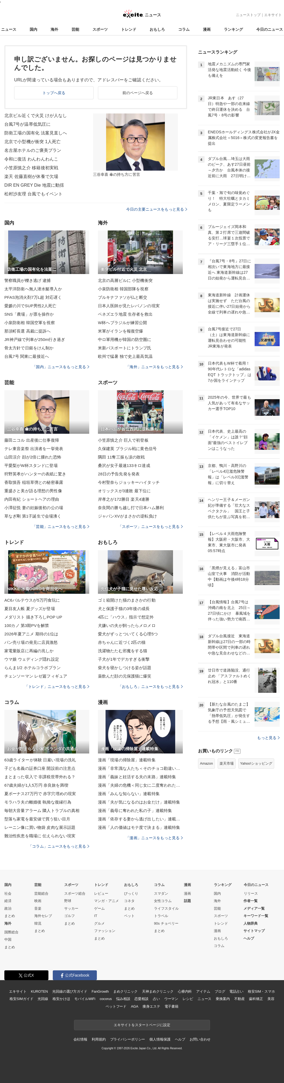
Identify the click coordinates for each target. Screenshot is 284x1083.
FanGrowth (100, 991)
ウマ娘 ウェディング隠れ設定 (31, 659)
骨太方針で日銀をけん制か (29, 348)
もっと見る (268, 738)
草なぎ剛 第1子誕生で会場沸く (32, 516)
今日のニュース (269, 29)
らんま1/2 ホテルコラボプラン (32, 667)
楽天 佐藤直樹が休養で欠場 (31, 176)
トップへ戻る (54, 93)
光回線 (43, 999)
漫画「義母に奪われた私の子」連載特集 (135, 810)
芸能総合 (41, 893)
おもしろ (157, 29)
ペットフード (116, 1006)
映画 (37, 901)
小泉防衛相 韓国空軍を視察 (29, 322)
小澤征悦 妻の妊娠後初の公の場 (33, 507)
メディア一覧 (254, 908)
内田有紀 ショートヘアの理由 (31, 499)
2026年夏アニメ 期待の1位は (31, 634)
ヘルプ (248, 938)
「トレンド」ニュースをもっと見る (56, 686)
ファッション (104, 931)
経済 (7, 901)
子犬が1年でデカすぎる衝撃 (124, 659)
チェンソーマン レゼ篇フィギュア (35, 676)
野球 (67, 901)
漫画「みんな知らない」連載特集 (129, 793)
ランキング (233, 29)
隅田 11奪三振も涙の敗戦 (121, 457)
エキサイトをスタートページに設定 (142, 1025)
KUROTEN (39, 991)
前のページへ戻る (137, 93)
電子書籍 (171, 1006)
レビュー (101, 893)
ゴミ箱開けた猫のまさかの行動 (127, 600)
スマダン (161, 893)
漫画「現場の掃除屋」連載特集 (127, 760)
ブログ (220, 991)
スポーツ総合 (74, 893)
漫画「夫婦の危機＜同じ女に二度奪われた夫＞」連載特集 (140, 785)
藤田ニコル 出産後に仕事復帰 (31, 440)
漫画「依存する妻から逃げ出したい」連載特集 (140, 819)
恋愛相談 (141, 999)
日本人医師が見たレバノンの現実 (129, 305)
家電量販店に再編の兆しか (29, 650)
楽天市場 (227, 763)
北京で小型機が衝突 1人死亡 (32, 141)
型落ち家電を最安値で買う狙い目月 (37, 819)
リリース (251, 893)
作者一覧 (250, 901)
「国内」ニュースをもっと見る (60, 367)
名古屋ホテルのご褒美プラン (32, 150)
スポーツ (100, 29)
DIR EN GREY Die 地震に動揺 (34, 185)
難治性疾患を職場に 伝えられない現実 (39, 835)
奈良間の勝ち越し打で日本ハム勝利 (131, 507)
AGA (134, 1006)
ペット (129, 916)
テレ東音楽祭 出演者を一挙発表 (33, 448)
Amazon (206, 763)
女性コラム (163, 901)
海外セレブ (43, 916)
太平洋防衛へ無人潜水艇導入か (33, 289)
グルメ (99, 923)
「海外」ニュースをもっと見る (154, 367)
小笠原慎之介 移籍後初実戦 (31, 167)
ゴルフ (69, 916)
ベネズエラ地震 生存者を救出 (125, 314)
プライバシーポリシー (127, 1039)
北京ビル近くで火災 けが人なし (35, 115)
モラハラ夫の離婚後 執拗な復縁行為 (37, 802)
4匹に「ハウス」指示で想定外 (126, 617)
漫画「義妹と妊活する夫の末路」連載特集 (137, 776)
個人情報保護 (159, 1039)
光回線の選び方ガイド (69, 991)
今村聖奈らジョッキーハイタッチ (129, 482)
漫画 (207, 29)
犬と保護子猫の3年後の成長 (124, 608)
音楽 (37, 908)
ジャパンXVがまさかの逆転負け (127, 516)
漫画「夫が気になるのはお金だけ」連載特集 (139, 802)
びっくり (131, 893)
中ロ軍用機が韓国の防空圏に (125, 339)
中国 (7, 939)
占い (156, 999)
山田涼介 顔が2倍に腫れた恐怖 (32, 457)
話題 (187, 901)
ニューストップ (248, 15)
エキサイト (273, 15)
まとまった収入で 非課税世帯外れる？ (39, 776)
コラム (184, 29)
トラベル (161, 916)
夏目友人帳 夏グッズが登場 (29, 608)
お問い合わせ (200, 1039)
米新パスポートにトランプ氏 (125, 348)
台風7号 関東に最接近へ (26, 356)
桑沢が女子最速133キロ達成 (124, 465)
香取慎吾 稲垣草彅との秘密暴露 (33, 482)
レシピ (188, 999)
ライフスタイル (166, 908)
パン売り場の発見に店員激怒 (31, 642)
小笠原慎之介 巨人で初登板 (123, 440)
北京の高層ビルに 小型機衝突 (125, 280)
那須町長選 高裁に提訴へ (27, 331)
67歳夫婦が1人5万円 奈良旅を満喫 (36, 785)
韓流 (37, 923)
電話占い (236, 991)
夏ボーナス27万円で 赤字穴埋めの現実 (40, 793)
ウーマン (171, 999)
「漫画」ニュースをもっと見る (154, 838)
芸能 (75, 29)
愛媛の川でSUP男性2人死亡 (30, 305)
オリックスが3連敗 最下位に (124, 490)
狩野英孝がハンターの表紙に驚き (35, 474)
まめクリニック (125, 991)
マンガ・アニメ (106, 901)
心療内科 (185, 991)
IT (95, 916)
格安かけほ (61, 999)
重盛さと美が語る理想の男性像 (33, 490)
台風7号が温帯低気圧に (27, 124)
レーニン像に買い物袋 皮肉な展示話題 (39, 827)
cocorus (106, 999)
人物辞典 (250, 923)
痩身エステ (151, 1006)
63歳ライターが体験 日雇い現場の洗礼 (40, 760)
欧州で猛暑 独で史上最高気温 (125, 356)
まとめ (9, 916)
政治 (7, 908)
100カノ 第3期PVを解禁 (26, 625)
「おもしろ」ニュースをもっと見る (150, 686)
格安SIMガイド (21, 999)
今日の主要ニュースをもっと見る (156, 209)
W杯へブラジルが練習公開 (122, 322)
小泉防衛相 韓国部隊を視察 (123, 289)
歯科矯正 (256, 999)
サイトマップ (254, 931)
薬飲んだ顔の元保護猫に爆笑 (125, 676)
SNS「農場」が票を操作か (29, 314)
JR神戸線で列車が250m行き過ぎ (34, 339)
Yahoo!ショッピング (256, 763)
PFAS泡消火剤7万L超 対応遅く (33, 297)
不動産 (239, 999)
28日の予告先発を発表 (119, 474)
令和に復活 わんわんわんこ (31, 159)
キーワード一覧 (255, 916)
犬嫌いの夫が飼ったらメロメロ (127, 625)
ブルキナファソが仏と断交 (122, 297)
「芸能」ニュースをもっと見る (60, 526)
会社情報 (80, 1039)
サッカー (71, 908)
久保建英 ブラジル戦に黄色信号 (127, 448)
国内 (33, 29)
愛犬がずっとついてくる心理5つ (128, 634)
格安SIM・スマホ (261, 991)
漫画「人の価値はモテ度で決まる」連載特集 (139, 827)
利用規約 (99, 1039)
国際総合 (11, 932)
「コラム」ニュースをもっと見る (58, 846)
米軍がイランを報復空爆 (120, 331)
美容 (270, 999)
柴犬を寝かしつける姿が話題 (125, 667)
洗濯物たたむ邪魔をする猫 (122, 650)
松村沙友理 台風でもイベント (33, 194)
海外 (54, 29)
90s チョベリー (166, 923)
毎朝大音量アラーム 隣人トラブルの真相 (41, 810)
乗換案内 (223, 999)
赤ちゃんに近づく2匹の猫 (122, 642)
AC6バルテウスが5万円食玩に (32, 600)
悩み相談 (123, 999)
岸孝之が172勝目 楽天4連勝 (123, 499)
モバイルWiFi (84, 999)
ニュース (8, 29)
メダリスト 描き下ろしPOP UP (33, 617)
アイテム (203, 991)
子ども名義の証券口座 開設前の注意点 (39, 768)
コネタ (129, 901)
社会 (7, 893)
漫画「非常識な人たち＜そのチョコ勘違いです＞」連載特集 (140, 768)
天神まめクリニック (158, 991)
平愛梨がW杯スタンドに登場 (31, 465)
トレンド (128, 29)
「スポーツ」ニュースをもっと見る (150, 526)
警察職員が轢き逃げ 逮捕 (27, 280)
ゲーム (99, 908)
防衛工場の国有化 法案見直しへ (35, 133)
